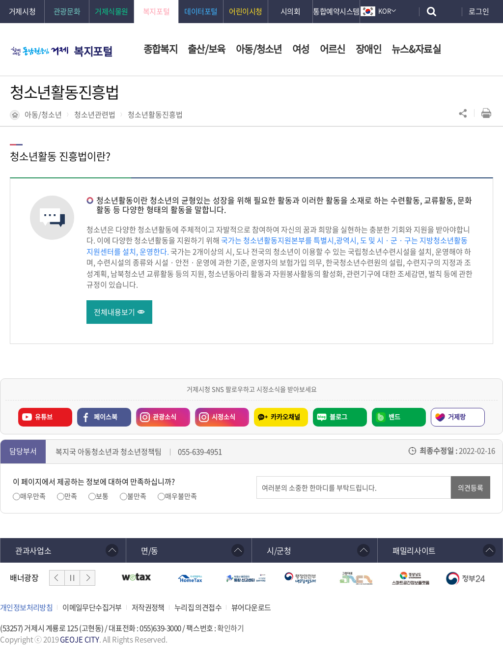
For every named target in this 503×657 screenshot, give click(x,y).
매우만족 (33, 496)
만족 (70, 496)
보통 (102, 496)
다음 (87, 578)
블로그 (338, 417)
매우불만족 (181, 496)
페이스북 (105, 417)
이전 (57, 578)
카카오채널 (285, 417)
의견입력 (256, 476)
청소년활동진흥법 (155, 114)
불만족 (136, 496)
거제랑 (457, 417)
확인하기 (230, 628)
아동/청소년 (43, 114)
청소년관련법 (94, 114)
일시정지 (72, 578)
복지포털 (93, 51)
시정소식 (215, 415)
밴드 (394, 417)
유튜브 (44, 417)
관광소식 (156, 415)
